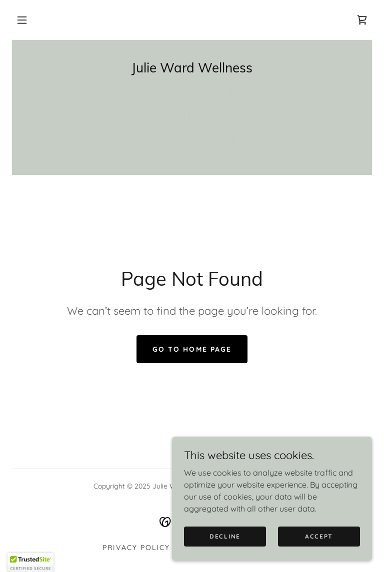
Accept (319, 536)
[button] (22, 20)
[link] (362, 20)
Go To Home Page (191, 349)
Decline (225, 536)
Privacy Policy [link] (136, 547)
